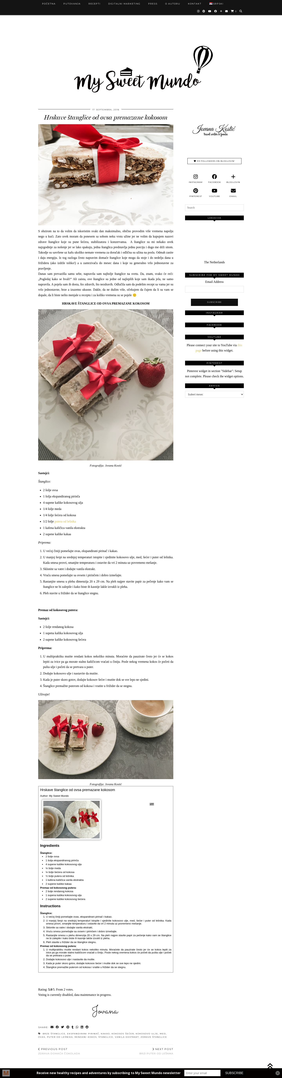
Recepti (94, 3)
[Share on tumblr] (73, 1027)
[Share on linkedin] (82, 1027)
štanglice (106, 1037)
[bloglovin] (233, 179)
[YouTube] (210, 11)
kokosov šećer (123, 1033)
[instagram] (195, 179)
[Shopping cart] (234, 11)
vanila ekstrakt (127, 1037)
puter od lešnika (60, 1037)
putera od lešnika (65, 521)
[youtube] (214, 193)
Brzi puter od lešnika (156, 1051)
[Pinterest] (203, 11)
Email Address (214, 281)
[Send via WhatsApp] (77, 1027)
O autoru (172, 3)
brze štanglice (54, 1033)
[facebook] (214, 179)
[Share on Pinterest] (68, 1027)
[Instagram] (198, 11)
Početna (49, 3)
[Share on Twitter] (62, 1027)
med (163, 1033)
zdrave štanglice (154, 1037)
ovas (41, 1037)
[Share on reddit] (87, 1027)
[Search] (241, 11)
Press (152, 3)
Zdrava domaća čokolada (59, 1051)
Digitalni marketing (124, 3)
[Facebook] (215, 11)
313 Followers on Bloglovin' (214, 161)
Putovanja (72, 3)
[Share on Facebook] (57, 1027)
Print (152, 804)
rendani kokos (86, 1037)
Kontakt (195, 3)
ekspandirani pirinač (83, 1033)
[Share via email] (52, 1027)
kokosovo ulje (147, 1033)
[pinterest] (195, 193)
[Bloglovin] (221, 11)
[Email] (226, 11)
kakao (105, 1033)
